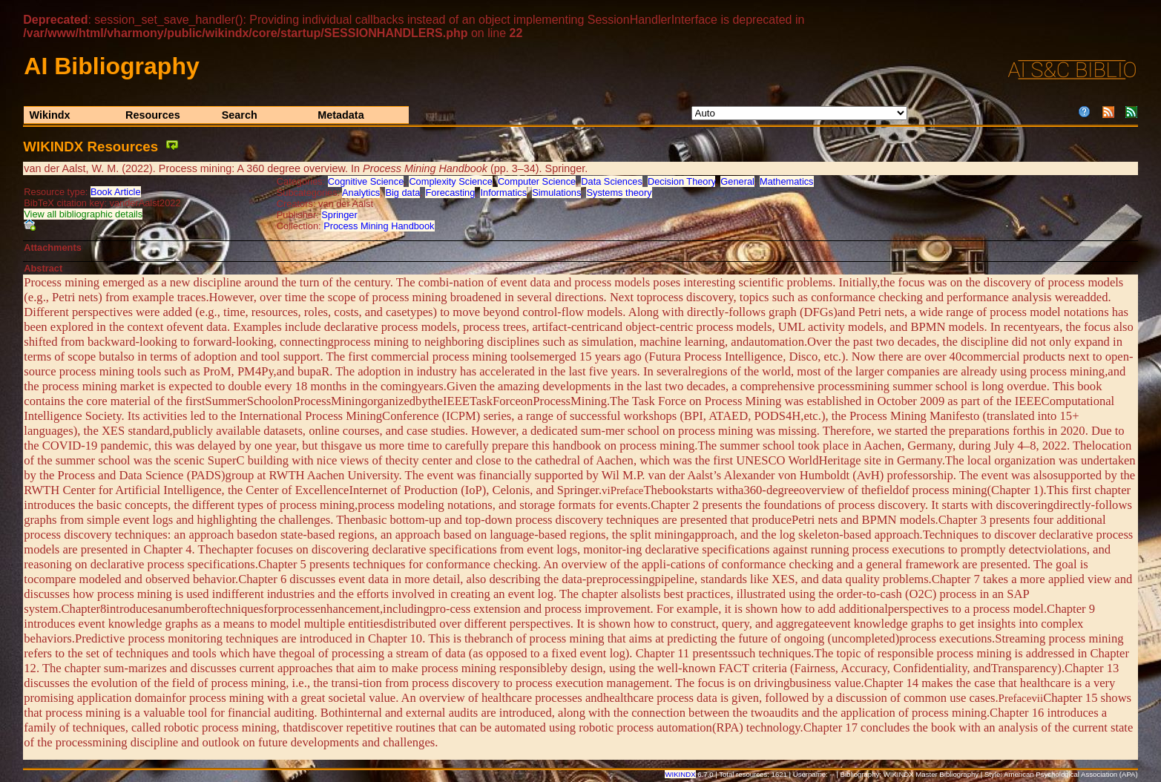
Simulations (556, 192)
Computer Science (537, 181)
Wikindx (49, 115)
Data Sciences (611, 181)
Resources (152, 115)
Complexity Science (450, 181)
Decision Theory (681, 181)
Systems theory (618, 192)
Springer (339, 214)
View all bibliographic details (83, 214)
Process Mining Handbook (378, 225)
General (737, 181)
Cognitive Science (366, 181)
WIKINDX (680, 774)
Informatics (503, 192)
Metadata (341, 115)
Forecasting (450, 192)
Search (239, 115)
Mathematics (787, 181)
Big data (402, 192)
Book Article (116, 191)
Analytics (361, 192)
